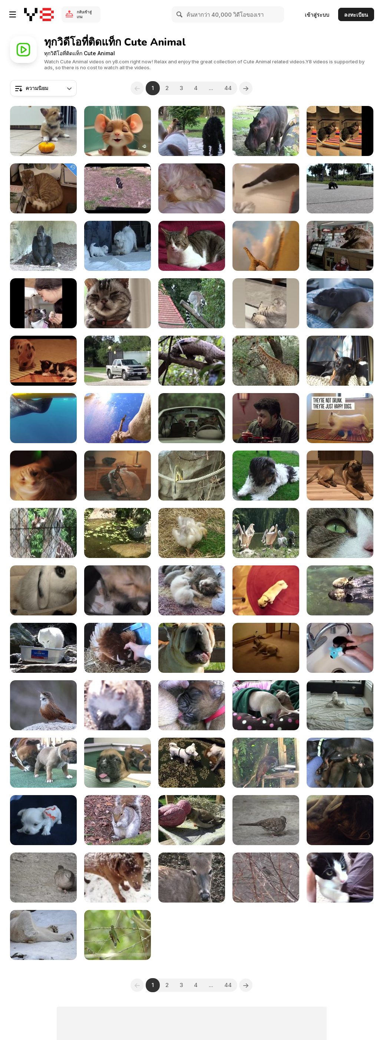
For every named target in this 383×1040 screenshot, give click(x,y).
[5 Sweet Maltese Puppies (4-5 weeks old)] (43, 820)
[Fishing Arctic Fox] (43, 648)
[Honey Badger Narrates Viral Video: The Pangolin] (191, 361)
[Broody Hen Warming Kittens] (117, 648)
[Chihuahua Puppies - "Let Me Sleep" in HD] (265, 705)
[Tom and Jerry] (117, 131)
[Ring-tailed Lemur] (191, 303)
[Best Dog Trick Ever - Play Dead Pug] (265, 590)
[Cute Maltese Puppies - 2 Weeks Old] (191, 188)
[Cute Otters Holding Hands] (340, 590)
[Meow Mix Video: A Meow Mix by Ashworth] (43, 476)
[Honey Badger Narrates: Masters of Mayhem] (265, 361)
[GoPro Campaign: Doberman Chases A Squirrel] (340, 361)
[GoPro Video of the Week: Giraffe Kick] (117, 418)
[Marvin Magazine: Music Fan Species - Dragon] (191, 418)
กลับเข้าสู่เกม (84, 14)
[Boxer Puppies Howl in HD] (117, 763)
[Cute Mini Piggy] (43, 361)
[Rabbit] (43, 590)
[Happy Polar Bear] (43, 935)
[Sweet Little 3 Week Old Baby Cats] (191, 590)
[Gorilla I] (43, 246)
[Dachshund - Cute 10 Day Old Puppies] (340, 763)
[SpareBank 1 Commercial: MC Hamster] (117, 476)
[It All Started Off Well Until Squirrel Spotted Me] (117, 705)
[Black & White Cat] (340, 878)
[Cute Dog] (265, 476)
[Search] (180, 14)
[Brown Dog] (340, 476)
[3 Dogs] (191, 131)
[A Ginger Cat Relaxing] (43, 188)
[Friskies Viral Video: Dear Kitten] (117, 303)
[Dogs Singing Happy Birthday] (191, 648)
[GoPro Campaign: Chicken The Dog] (265, 246)
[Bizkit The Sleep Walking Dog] (265, 648)
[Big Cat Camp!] (117, 361)
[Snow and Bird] (265, 878)
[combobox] (43, 88)
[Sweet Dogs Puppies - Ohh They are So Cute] (117, 246)
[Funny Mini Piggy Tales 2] (340, 303)
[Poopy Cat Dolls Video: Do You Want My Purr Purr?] (340, 131)
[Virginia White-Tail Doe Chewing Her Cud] (191, 878)
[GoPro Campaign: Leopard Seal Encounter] (43, 418)
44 (228, 88)
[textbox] (43, 88)
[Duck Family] (117, 533)
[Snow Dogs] (117, 878)
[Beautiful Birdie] (117, 935)
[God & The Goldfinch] (191, 820)
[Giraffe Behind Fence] (43, 533)
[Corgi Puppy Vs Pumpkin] (43, 131)
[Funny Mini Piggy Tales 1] (117, 188)
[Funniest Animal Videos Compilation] (43, 303)
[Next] (246, 88)
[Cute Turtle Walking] (340, 188)
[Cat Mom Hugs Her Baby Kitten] (117, 590)
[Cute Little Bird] (43, 705)
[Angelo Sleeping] (340, 820)
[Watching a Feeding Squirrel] (117, 820)
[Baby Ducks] (191, 533)
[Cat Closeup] (340, 533)
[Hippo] (265, 131)
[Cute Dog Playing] (191, 763)
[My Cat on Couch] (191, 246)
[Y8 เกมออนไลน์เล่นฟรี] (39, 14)
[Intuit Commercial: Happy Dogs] (340, 418)
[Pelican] (265, 533)
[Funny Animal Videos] (265, 188)
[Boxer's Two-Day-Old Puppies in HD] (191, 705)
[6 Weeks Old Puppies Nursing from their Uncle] (340, 705)
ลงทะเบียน (356, 14)
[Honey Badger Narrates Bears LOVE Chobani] (340, 246)
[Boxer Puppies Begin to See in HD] (43, 763)
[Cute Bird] (265, 820)
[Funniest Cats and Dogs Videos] (265, 303)
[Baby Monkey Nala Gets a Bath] (340, 648)
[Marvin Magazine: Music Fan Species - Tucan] (265, 418)
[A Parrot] (265, 763)
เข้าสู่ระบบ (317, 14)
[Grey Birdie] (43, 878)
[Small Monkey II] (191, 476)
